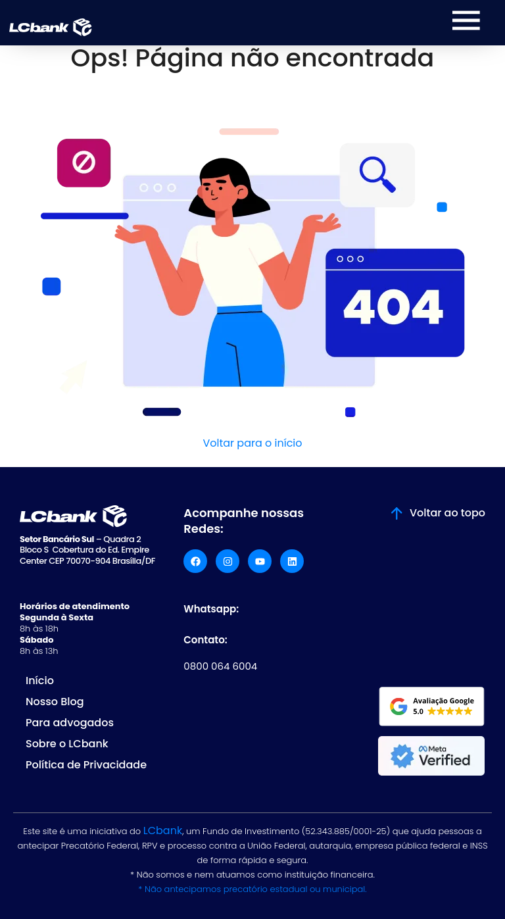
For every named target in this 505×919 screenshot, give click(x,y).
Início (40, 680)
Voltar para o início (252, 443)
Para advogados (70, 722)
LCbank (162, 830)
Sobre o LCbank (67, 743)
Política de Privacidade (86, 764)
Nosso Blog (55, 701)
